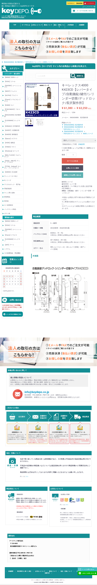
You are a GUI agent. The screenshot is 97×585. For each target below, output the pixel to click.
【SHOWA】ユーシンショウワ (12, 86)
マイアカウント (70, 3)
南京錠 (6, 201)
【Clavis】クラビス (10, 235)
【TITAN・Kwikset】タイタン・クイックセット (12, 167)
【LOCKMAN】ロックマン (12, 121)
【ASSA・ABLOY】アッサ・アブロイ (12, 161)
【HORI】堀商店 (9, 143)
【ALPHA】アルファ (11, 95)
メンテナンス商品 (10, 209)
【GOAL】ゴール (9, 81)
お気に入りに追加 (72, 168)
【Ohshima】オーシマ (11, 151)
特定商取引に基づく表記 (24, 571)
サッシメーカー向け (11, 176)
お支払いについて (36, 25)
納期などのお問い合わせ (72, 175)
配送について (48, 25)
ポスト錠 (7, 213)
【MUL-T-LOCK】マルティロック (12, 156)
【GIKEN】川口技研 (10, 172)
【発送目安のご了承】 (70, 144)
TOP (14, 25)
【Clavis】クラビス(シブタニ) (12, 100)
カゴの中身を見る (89, 3)
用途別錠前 (8, 188)
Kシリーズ (7, 180)
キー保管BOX (8, 205)
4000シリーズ (48, 62)
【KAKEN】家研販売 (11, 134)
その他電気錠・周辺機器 (12, 253)
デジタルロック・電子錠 (12, 184)
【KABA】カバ (9, 105)
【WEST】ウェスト (10, 91)
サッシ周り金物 (9, 193)
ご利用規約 (70, 25)
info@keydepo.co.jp (36, 392)
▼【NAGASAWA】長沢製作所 (12, 62)
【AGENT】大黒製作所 (11, 130)
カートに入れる (72, 161)
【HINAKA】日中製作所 (12, 126)
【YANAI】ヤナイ (10, 147)
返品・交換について (66, 571)
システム (7, 249)
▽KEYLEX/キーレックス (33, 62)
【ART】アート (9, 245)
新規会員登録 (79, 3)
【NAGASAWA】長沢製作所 (12, 115)
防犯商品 (7, 197)
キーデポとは (26, 25)
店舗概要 (81, 25)
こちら (26, 476)
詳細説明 (81, 144)
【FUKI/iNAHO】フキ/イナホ (12, 110)
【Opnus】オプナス (10, 138)
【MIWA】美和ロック (11, 77)
